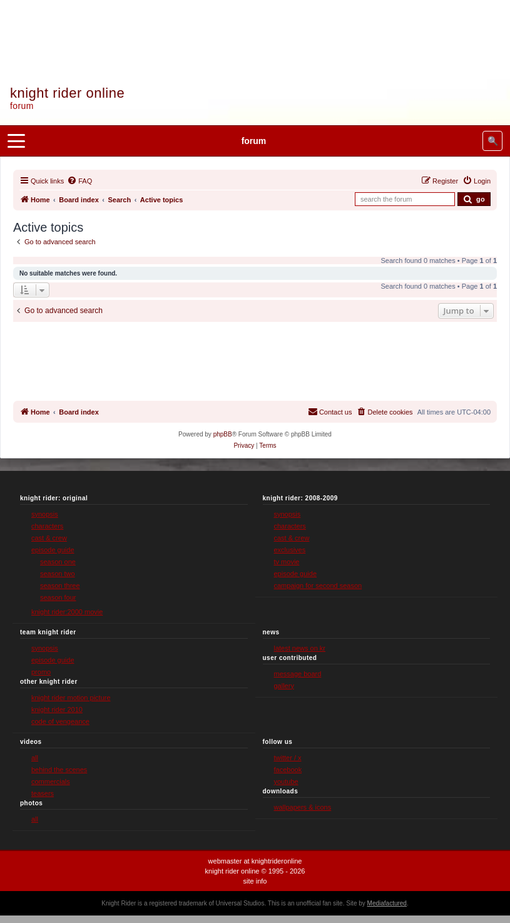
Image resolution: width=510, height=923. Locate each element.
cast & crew (49, 538)
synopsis (44, 514)
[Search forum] (405, 199)
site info (255, 881)
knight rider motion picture (71, 697)
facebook (288, 769)
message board (298, 674)
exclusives (290, 550)
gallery (284, 685)
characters (47, 526)
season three (60, 585)
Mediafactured (387, 903)
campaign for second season (318, 585)
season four (58, 597)
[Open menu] (16, 141)
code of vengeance (60, 721)
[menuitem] (79, 180)
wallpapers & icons (303, 807)
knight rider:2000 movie (67, 612)
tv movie (287, 561)
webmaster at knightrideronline (255, 861)
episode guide (52, 550)
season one (58, 561)
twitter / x (288, 757)
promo (41, 672)
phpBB (222, 434)
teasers (42, 793)
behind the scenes (59, 769)
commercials (50, 781)
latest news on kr (300, 648)
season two (57, 573)
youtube (286, 781)
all (34, 757)
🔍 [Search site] (492, 141)
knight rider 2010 (57, 709)
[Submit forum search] (474, 199)
